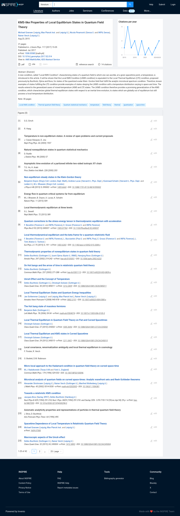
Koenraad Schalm (111, 181)
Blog (152, 478)
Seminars (87, 10)
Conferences (107, 10)
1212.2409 (67, 286)
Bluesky (153, 483)
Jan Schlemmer (31, 296)
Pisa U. (79, 239)
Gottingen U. (44, 255)
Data (125, 10)
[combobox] (90, 4)
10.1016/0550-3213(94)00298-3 (53, 403)
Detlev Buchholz (31, 255)
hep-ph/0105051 (67, 259)
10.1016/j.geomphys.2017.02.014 (37, 56)
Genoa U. (90, 32)
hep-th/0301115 (74, 272)
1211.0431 (67, 340)
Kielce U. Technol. (37, 242)
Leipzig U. (64, 32)
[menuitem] (151, 4)
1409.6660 (61, 187)
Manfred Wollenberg (88, 383)
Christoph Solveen (60, 283)
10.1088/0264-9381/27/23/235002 (93, 327)
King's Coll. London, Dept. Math (53, 181)
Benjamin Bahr (30, 310)
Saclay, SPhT (43, 397)
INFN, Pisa (91, 239)
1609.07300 (36, 430)
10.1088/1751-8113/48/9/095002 (86, 187)
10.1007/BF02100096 (74, 373)
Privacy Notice (25, 488)
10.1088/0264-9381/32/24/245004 (96, 444)
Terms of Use (24, 492)
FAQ (59, 478)
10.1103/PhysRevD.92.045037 (86, 228)
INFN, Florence (55, 225)
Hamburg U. (70, 397)
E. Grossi (67, 225)
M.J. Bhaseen (40, 184)
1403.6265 (61, 245)
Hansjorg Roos (84, 255)
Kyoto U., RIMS (69, 255)
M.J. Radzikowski (31, 370)
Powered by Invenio (15, 511)
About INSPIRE (25, 478)
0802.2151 (71, 300)
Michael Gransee (25, 32)
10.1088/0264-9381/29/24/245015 (93, 340)
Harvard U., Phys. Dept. (92, 181)
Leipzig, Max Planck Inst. (45, 32)
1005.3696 (67, 327)
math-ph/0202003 (69, 386)
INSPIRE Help (63, 483)
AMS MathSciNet (32, 59)
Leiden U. (28, 184)
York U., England (61, 370)
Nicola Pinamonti (77, 32)
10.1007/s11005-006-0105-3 (93, 313)
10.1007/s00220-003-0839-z (99, 272)
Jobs (71, 10)
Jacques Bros (30, 397)
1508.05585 (30, 53)
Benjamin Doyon (31, 181)
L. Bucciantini (69, 239)
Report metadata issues (67, 488)
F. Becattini (29, 225)
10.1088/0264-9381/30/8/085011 (92, 286)
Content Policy (25, 483)
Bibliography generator (114, 478)
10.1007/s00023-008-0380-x (94, 300)
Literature (38, 10)
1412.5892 (70, 444)
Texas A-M (45, 370)
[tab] (26, 112)
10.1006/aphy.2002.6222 (90, 259)
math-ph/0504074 (67, 313)
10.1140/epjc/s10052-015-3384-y (86, 245)
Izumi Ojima (57, 255)
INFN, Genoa (103, 32)
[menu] (157, 4)
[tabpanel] (90, 286)
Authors (56, 10)
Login (173, 4)
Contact (153, 492)
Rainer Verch (23, 35)
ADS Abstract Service (50, 59)
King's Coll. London (55, 184)
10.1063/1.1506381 (91, 386)
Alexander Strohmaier (33, 383)
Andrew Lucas (74, 181)
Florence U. (40, 225)
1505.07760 (62, 228)
